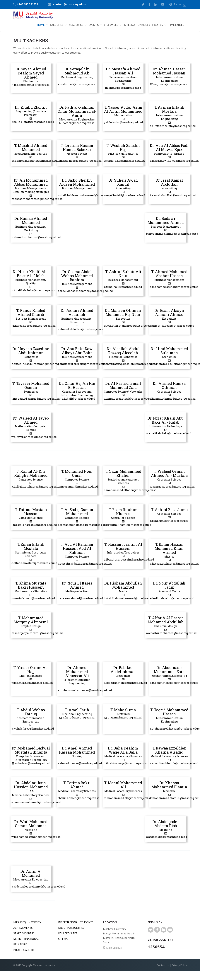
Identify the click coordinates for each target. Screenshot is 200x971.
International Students (75, 922)
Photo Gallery (23, 950)
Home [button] (41, 25)
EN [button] (175, 4)
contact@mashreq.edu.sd (70, 4)
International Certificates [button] (143, 25)
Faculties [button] (56, 25)
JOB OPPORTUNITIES (71, 927)
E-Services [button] (111, 25)
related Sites (67, 933)
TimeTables (176, 25)
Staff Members (24, 933)
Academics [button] (76, 25)
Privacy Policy (179, 965)
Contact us (163, 965)
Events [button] (94, 25)
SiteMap (63, 939)
